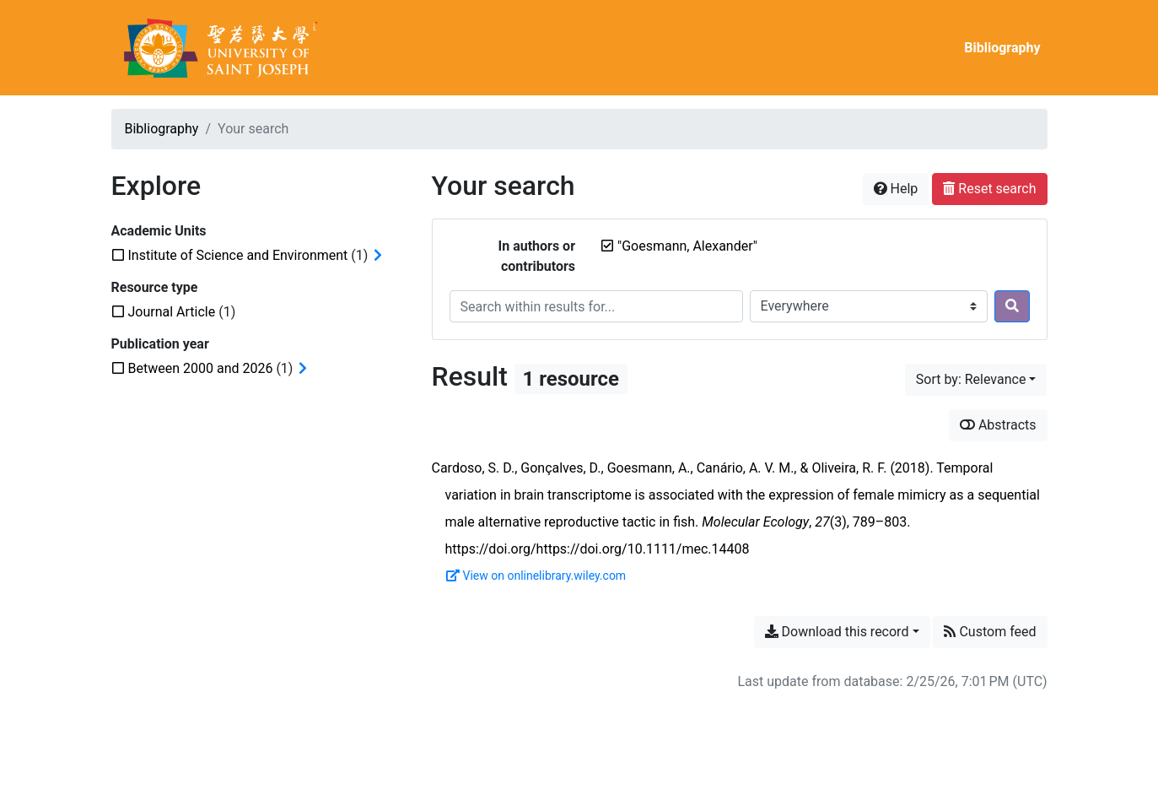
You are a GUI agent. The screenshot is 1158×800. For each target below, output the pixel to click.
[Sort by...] (976, 380)
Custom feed (990, 632)
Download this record (837, 632)
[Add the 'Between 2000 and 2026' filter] (200, 368)
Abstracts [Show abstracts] (998, 425)
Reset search (989, 189)
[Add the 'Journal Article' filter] (172, 312)
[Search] (1012, 306)
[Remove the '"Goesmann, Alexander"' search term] (687, 246)
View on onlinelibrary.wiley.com (536, 575)
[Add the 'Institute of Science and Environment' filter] (238, 255)
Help (896, 189)
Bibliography (1002, 48)
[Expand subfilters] (378, 256)
